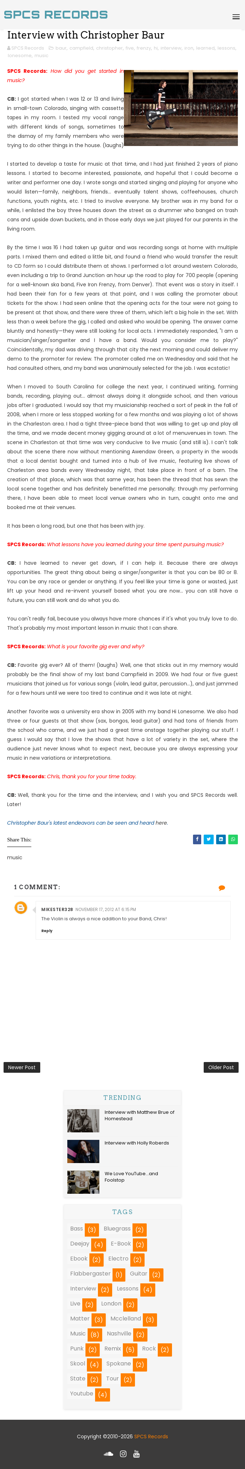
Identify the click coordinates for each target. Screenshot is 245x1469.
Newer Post (22, 1067)
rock (149, 1348)
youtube (81, 1393)
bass (76, 1228)
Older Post (221, 1067)
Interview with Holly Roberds (137, 1143)
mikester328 (57, 909)
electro (118, 1258)
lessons (226, 48)
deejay (79, 1243)
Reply (46, 931)
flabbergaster (90, 1273)
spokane (118, 1363)
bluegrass (117, 1228)
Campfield (134, 674)
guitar (138, 1273)
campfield (81, 48)
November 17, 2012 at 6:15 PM (105, 909)
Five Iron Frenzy (96, 284)
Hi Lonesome (188, 711)
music (41, 55)
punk (77, 1348)
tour (112, 1378)
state (77, 1378)
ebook (79, 1258)
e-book (121, 1243)
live (75, 1303)
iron (188, 48)
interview (171, 48)
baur (61, 48)
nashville (119, 1333)
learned (205, 48)
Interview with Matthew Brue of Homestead (139, 1115)
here (161, 822)
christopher (109, 48)
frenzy (144, 48)
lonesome (20, 55)
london (111, 1303)
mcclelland (125, 1318)
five (130, 48)
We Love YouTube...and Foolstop (131, 1176)
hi (156, 48)
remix (112, 1348)
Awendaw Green (152, 451)
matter (80, 1318)
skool (77, 1363)
